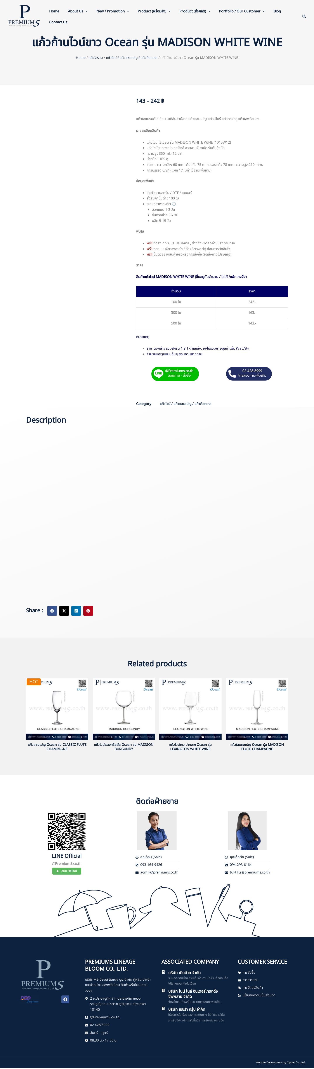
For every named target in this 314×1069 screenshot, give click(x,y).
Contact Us (58, 22)
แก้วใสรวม (95, 57)
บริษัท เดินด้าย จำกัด (186, 973)
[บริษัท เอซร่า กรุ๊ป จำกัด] (163, 1009)
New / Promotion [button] (112, 11)
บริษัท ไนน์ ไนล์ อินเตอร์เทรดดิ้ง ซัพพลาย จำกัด (195, 994)
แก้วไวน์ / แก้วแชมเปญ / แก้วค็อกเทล (132, 57)
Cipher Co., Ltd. (296, 1063)
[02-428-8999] (232, 373)
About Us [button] (78, 11)
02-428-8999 (252, 371)
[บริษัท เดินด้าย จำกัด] (163, 972)
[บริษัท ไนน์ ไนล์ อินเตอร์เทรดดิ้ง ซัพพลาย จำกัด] (163, 991)
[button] (85, 11)
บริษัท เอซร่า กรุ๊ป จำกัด (188, 1010)
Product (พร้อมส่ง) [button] (154, 11)
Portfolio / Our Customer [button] (242, 11)
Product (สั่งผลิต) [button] (194, 11)
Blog (277, 11)
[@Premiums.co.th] (157, 374)
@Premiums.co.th (179, 371)
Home (54, 11)
